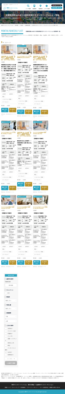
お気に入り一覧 (57, 5)
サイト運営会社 (44, 387)
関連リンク (8, 387)
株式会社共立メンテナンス (8, 114)
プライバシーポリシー (33, 387)
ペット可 (10, 336)
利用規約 (23, 387)
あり (9, 293)
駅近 (9, 345)
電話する (13, 110)
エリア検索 (28, 8)
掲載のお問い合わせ (55, 387)
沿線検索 (34, 8)
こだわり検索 (47, 8)
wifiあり (10, 352)
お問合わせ (5, 110)
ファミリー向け (12, 331)
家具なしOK (11, 343)
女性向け (10, 328)
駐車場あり (11, 355)
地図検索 (41, 8)
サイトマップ (15, 387)
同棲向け (10, 333)
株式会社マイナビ (26, 116)
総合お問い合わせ (56, 8)
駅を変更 (11, 285)
